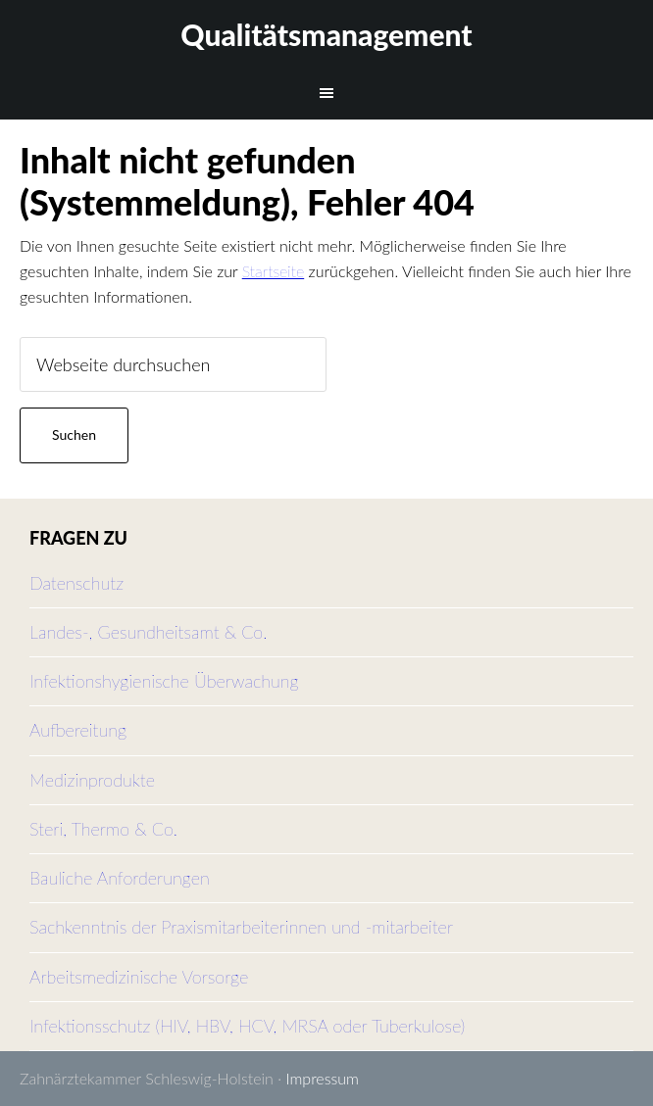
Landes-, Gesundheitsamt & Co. (148, 632)
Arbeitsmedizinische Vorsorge (138, 976)
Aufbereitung (77, 730)
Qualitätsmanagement (326, 34)
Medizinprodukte (92, 780)
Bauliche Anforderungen (119, 878)
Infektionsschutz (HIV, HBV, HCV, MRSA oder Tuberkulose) (247, 1025)
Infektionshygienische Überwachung (164, 681)
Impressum (322, 1078)
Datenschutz (76, 583)
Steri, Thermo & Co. (103, 829)
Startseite (273, 271)
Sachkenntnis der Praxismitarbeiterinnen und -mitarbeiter (241, 927)
